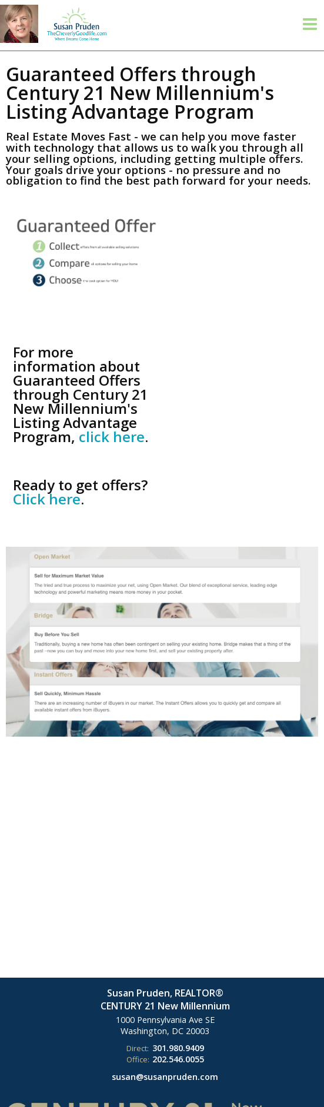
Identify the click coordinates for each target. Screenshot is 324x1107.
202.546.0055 (178, 1059)
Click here (47, 499)
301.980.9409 (178, 1048)
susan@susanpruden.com (165, 1076)
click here (112, 436)
